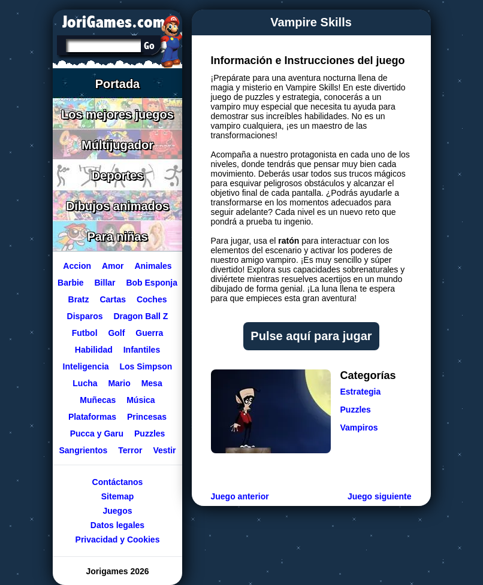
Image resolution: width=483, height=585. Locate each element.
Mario (119, 383)
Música (140, 400)
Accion (77, 266)
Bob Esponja (151, 282)
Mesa (151, 383)
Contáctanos (117, 482)
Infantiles (141, 349)
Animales (152, 266)
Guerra (149, 333)
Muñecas (98, 400)
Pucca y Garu (96, 433)
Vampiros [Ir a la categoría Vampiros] (359, 427)
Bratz (78, 299)
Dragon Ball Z (140, 316)
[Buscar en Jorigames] (149, 45)
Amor (112, 266)
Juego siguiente (380, 496)
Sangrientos (83, 450)
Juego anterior (240, 496)
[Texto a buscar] (102, 46)
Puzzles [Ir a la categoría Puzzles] (355, 409)
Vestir (164, 450)
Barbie (71, 282)
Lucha (85, 383)
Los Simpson (145, 366)
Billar (104, 282)
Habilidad (93, 349)
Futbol (84, 333)
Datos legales (117, 525)
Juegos (117, 511)
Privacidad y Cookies (117, 539)
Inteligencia (85, 366)
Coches (151, 299)
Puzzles (149, 433)
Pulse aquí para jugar (311, 335)
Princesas (146, 417)
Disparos (84, 316)
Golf (116, 333)
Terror (130, 450)
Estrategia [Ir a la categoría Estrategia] (360, 391)
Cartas (112, 299)
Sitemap (117, 496)
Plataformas (92, 417)
